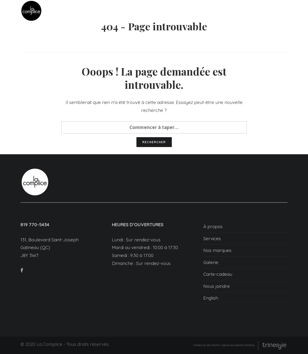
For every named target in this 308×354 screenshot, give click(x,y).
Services (212, 238)
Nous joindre (216, 286)
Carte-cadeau (217, 274)
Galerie (210, 262)
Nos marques (217, 250)
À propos (213, 226)
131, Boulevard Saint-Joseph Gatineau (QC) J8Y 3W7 (49, 247)
